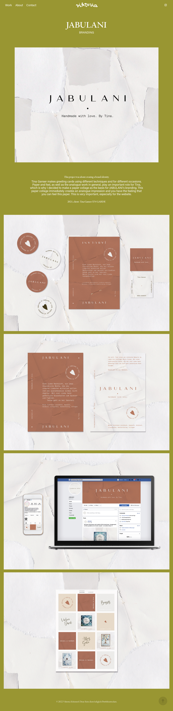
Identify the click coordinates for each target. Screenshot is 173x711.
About (19, 5)
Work (8, 5)
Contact (31, 5)
